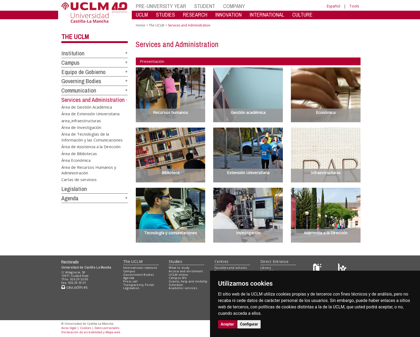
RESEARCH (195, 14)
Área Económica (76, 160)
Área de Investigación (81, 127)
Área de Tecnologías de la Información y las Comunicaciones (92, 136)
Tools (354, 6)
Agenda (69, 198)
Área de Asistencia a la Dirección (91, 146)
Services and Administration (93, 100)
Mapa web (113, 332)
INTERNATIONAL (267, 14)
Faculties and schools (231, 268)
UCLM (142, 14)
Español (333, 6)
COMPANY (234, 6)
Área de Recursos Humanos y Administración (88, 169)
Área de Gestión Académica (86, 106)
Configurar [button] (249, 324)
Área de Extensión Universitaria (90, 113)
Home (140, 25)
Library (265, 268)
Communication (78, 90)
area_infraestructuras (81, 120)
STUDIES (165, 14)
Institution (72, 53)
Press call (130, 281)
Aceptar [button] (227, 324)
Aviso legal (68, 328)
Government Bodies (138, 275)
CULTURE (302, 14)
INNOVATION (228, 14)
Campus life (178, 278)
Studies (175, 261)
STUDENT (204, 6)
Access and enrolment (186, 271)
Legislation (74, 189)
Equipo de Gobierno (83, 72)
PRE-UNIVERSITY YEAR (161, 6)
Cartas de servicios (79, 179)
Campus (70, 63)
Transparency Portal (138, 285)
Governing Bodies (81, 81)
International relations (140, 268)
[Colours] (342, 268)
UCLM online (178, 275)
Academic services (183, 288)
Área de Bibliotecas (79, 153)
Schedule (176, 285)
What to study (179, 268)
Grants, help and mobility (188, 281)
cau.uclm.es (74, 287)
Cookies (85, 328)
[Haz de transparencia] (318, 268)
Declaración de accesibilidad (81, 332)
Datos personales (107, 328)
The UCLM (75, 36)
